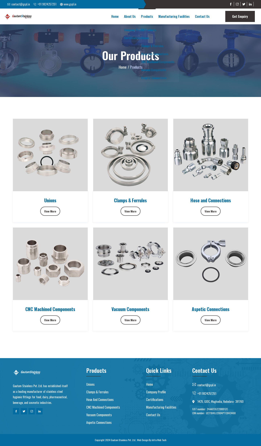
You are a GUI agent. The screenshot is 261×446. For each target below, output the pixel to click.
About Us (130, 16)
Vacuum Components (130, 309)
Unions (50, 200)
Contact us (153, 414)
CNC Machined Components (50, 309)
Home (115, 16)
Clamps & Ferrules (130, 200)
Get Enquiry (240, 16)
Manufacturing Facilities (174, 16)
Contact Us (202, 16)
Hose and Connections (210, 200)
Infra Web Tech (159, 440)
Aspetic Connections (210, 309)
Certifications (154, 399)
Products (147, 16)
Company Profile (156, 392)
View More (50, 211)
